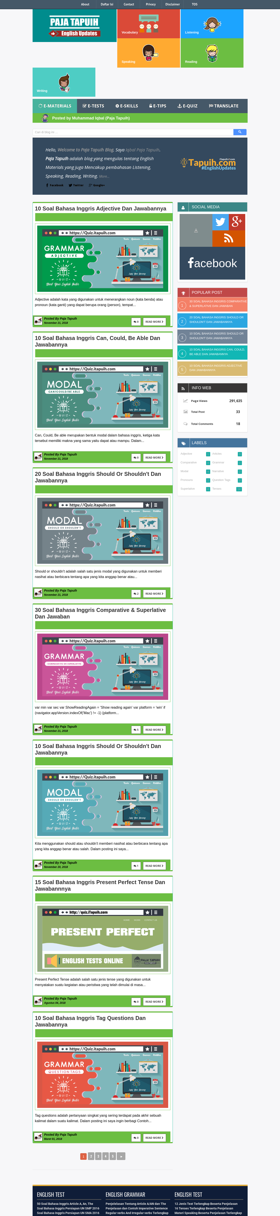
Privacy (151, 4)
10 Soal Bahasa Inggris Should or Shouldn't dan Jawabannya (98, 694)
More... (104, 121)
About (85, 4)
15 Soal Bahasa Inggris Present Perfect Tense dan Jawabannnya (100, 830)
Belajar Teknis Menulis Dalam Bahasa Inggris (206, 1167)
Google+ (99, 130)
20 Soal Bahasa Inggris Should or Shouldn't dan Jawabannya (98, 422)
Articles (217, 399)
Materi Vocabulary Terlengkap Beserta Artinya (207, 1163)
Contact (129, 4)
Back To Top (100, 1178)
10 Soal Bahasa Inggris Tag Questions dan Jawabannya (90, 966)
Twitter (78, 130)
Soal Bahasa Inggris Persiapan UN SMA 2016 (68, 1158)
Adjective (186, 399)
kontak (59, 1199)
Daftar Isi (107, 4)
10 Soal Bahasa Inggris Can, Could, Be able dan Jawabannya (97, 286)
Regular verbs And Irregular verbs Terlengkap (137, 1158)
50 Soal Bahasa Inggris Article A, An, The (65, 1149)
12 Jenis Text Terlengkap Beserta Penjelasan (206, 1149)
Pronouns (187, 425)
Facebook (56, 130)
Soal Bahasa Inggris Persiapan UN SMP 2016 (68, 1153)
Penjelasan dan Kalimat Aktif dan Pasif (133, 1163)
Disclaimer (173, 4)
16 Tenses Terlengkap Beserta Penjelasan (204, 1153)
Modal (184, 416)
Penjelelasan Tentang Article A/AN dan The (136, 1149)
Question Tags (221, 425)
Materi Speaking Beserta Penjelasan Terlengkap (208, 1158)
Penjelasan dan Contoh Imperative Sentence (137, 1153)
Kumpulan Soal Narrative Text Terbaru (63, 1163)
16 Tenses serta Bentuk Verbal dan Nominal (136, 1167)
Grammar (218, 407)
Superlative (188, 434)
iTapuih (38, 1212)
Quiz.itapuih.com (237, 1212)
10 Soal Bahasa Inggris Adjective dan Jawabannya (100, 154)
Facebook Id (78, 1178)
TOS (194, 4)
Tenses (216, 434)
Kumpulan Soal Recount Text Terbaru (63, 1167)
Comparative (189, 407)
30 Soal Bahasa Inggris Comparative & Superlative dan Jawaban (100, 558)
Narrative (218, 416)
